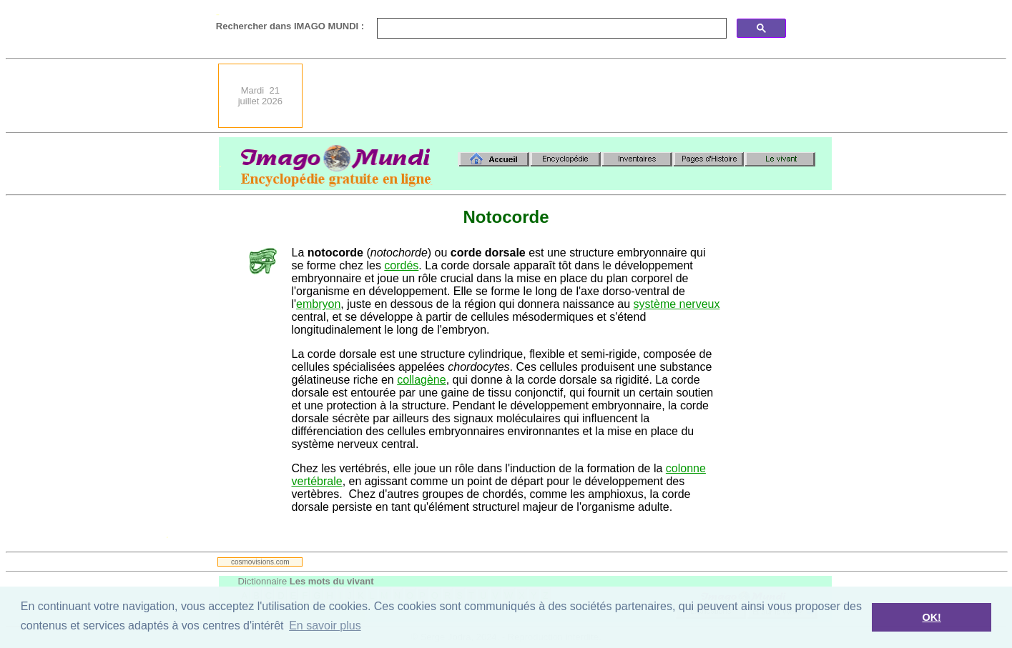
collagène (421, 380)
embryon (318, 304)
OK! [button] (931, 617)
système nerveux (677, 304)
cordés (401, 265)
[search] (550, 28)
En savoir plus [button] (325, 625)
